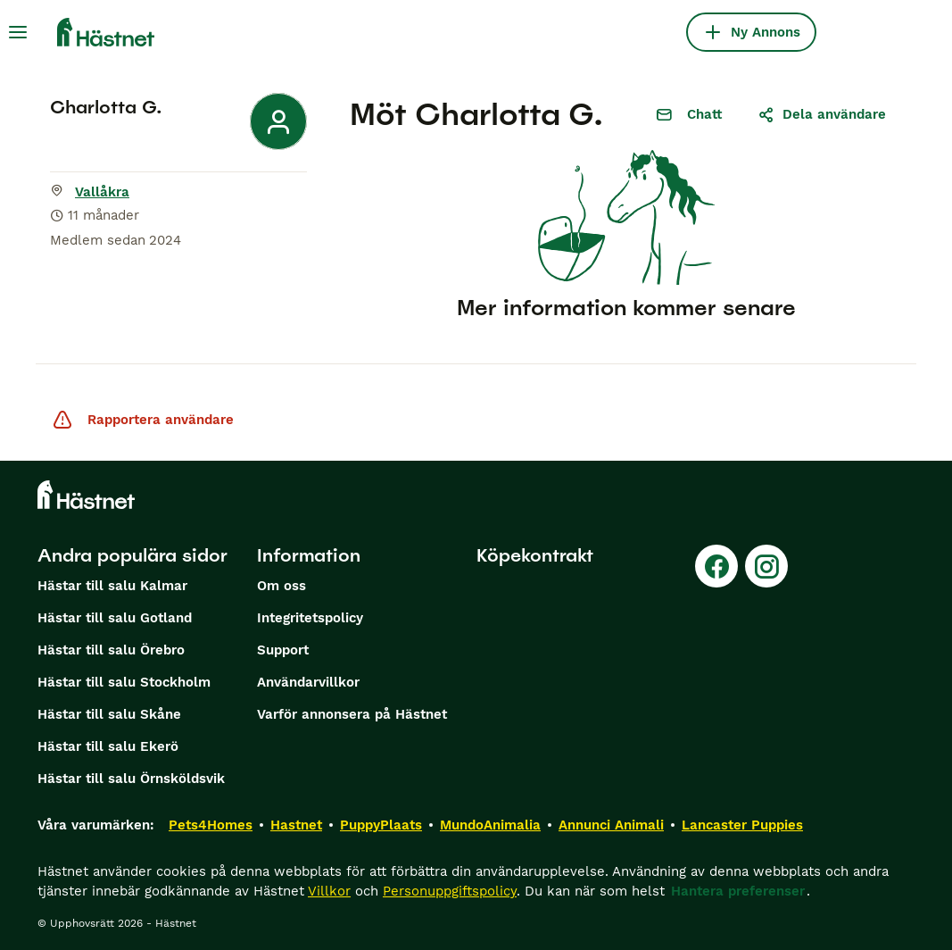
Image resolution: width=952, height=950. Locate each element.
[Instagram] (766, 566)
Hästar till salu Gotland (114, 618)
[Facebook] (716, 566)
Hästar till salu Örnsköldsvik (131, 779)
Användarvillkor (308, 682)
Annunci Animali (611, 825)
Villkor (329, 891)
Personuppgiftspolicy (450, 891)
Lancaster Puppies (742, 825)
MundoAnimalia (490, 825)
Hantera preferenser (738, 891)
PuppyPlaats (381, 825)
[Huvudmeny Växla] (18, 32)
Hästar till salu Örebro (111, 650)
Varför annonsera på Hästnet (352, 714)
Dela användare (821, 114)
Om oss (281, 586)
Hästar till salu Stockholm (124, 682)
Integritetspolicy (310, 618)
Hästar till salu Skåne (109, 714)
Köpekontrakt (534, 555)
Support (283, 650)
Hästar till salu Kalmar (112, 586)
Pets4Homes (210, 825)
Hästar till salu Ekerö (107, 746)
